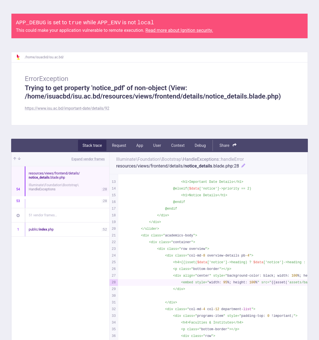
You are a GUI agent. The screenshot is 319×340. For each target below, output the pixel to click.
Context (177, 145)
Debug (200, 145)
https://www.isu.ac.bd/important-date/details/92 (67, 108)
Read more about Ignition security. (179, 30)
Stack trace (92, 145)
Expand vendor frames (88, 159)
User (157, 145)
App (139, 145)
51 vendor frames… (43, 215)
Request (119, 145)
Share (228, 145)
